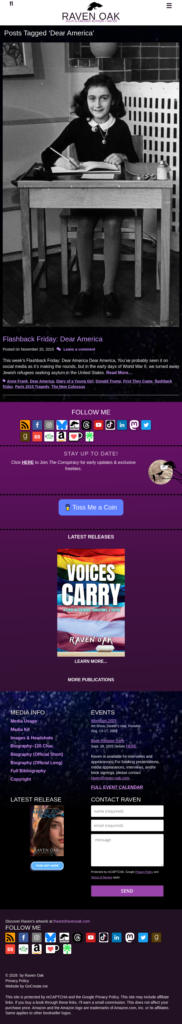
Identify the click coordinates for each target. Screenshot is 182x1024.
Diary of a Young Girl (74, 381)
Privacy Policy (144, 871)
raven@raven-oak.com (110, 778)
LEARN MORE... (91, 661)
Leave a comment (79, 349)
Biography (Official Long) (36, 762)
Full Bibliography (28, 771)
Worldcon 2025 (103, 721)
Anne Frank (17, 381)
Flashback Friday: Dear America (53, 339)
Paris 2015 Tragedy (32, 386)
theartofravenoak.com (71, 921)
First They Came (138, 381)
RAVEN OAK (91, 16)
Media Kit (20, 729)
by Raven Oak (32, 975)
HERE (28, 462)
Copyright (21, 779)
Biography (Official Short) (37, 754)
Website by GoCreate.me (26, 986)
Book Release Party (107, 741)
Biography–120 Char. (32, 746)
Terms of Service (101, 877)
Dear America (42, 381)
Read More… (119, 372)
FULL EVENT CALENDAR (117, 787)
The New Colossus (68, 386)
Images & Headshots (32, 738)
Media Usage (24, 721)
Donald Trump (108, 381)
